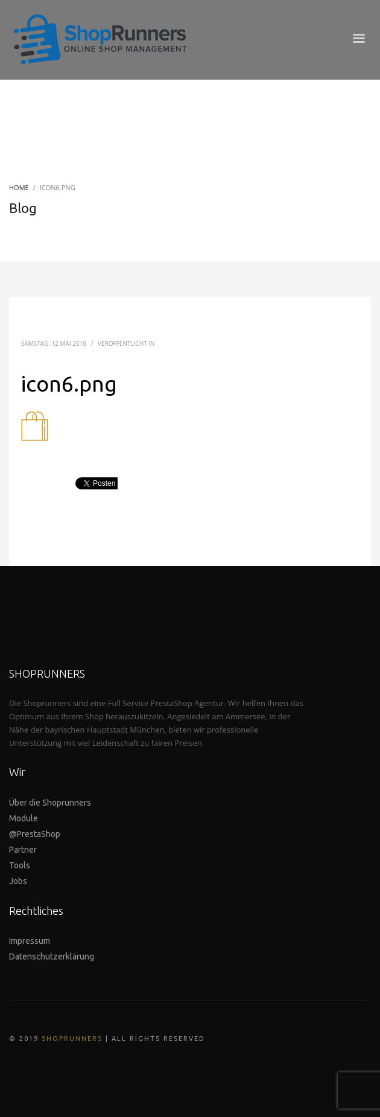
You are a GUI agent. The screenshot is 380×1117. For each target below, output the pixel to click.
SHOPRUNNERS (72, 1038)
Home (19, 187)
